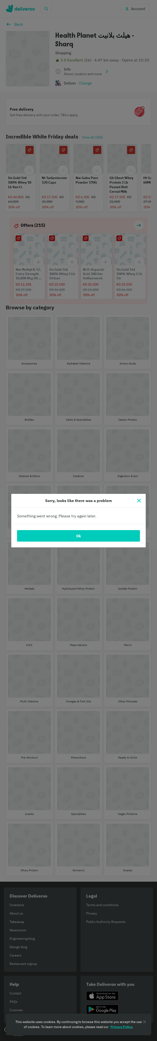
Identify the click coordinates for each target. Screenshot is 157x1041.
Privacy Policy (121, 1027)
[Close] (139, 500)
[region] (78, 1024)
